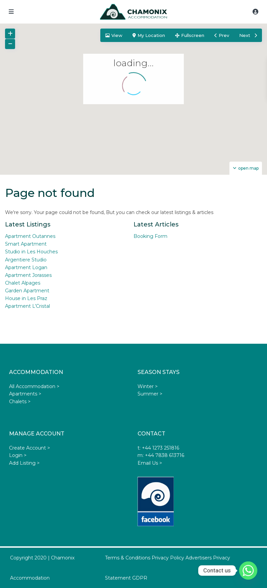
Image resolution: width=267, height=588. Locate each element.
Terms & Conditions (127, 558)
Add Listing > (24, 463)
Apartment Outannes (30, 236)
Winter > (148, 386)
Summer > (150, 394)
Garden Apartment (27, 291)
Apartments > (25, 394)
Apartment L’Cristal (27, 306)
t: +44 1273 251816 (158, 448)
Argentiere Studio (26, 260)
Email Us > (150, 463)
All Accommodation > (34, 386)
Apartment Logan (26, 267)
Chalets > (20, 401)
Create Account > (29, 448)
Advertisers (198, 558)
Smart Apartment (26, 244)
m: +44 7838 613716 (161, 455)
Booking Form (150, 236)
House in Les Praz (26, 298)
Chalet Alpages (22, 283)
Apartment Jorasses (28, 275)
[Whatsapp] (248, 570)
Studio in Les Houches (31, 252)
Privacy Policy (168, 558)
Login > (17, 455)
